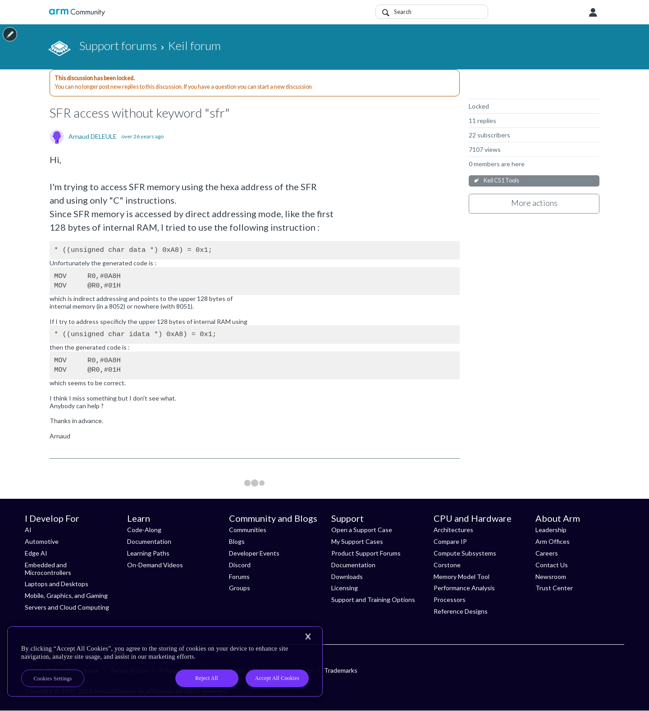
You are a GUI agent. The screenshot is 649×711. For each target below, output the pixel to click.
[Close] (308, 637)
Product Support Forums (366, 553)
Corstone (447, 565)
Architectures (453, 529)
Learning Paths (148, 553)
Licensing (344, 588)
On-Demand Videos (155, 565)
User (593, 12)
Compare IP (450, 541)
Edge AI (36, 553)
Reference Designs (461, 611)
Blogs (237, 541)
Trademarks (340, 670)
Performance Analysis (464, 588)
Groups (239, 588)
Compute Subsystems (465, 553)
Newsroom (550, 576)
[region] (165, 661)
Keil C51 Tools (501, 180)
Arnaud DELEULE (93, 136)
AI (28, 529)
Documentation (149, 541)
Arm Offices (552, 541)
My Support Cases (357, 541)
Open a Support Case (361, 529)
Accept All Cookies (277, 678)
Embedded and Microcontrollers (48, 568)
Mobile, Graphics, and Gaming (66, 595)
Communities (247, 529)
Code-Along (144, 529)
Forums (239, 576)
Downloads (347, 576)
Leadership (551, 529)
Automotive (42, 541)
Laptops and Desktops (56, 584)
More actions (534, 203)
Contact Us (551, 565)
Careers (546, 553)
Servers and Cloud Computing (67, 607)
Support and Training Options (373, 599)
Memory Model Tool (461, 576)
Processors (450, 599)
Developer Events (254, 553)
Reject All (206, 678)
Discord (240, 565)
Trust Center (554, 588)
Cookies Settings (53, 678)
